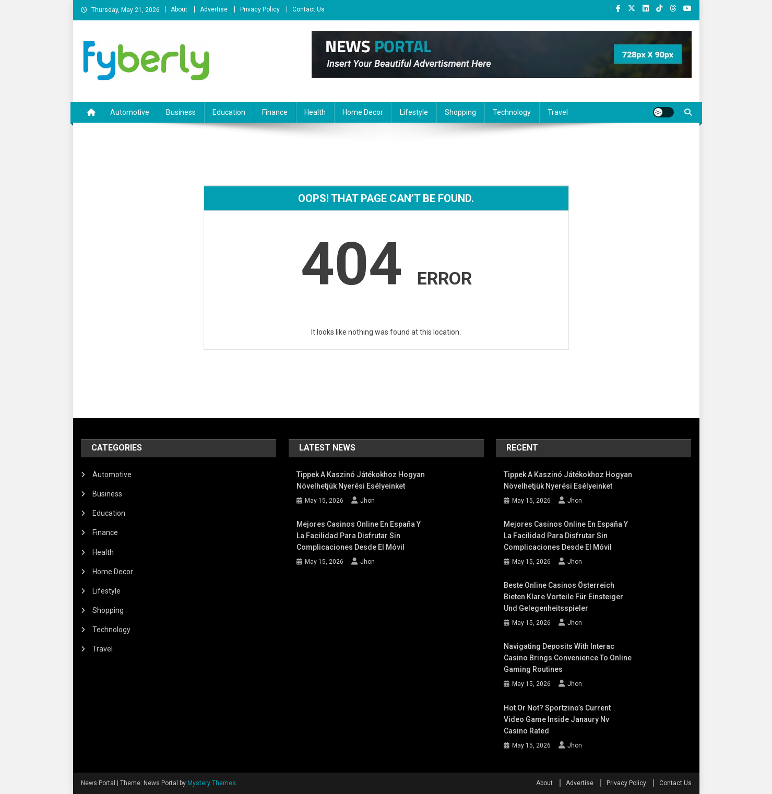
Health (315, 112)
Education (228, 112)
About (179, 9)
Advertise (214, 9)
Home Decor (362, 112)
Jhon (367, 500)
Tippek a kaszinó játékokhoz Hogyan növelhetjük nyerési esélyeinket (360, 480)
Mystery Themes (211, 783)
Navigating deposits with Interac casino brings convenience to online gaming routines (568, 657)
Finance (275, 112)
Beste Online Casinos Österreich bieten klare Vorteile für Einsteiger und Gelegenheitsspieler (563, 596)
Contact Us (308, 9)
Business (181, 112)
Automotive (129, 112)
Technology (512, 112)
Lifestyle (414, 112)
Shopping (460, 112)
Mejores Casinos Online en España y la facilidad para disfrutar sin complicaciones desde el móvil (358, 535)
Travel (558, 112)
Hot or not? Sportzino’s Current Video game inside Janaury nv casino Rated (557, 719)
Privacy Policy (260, 9)
